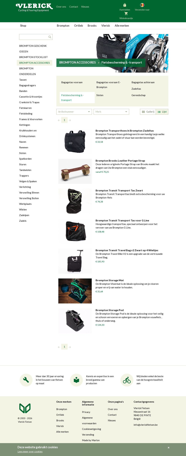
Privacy (86, 412)
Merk (98, 111)
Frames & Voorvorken (30, 119)
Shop (23, 25)
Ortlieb (78, 25)
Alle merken (122, 25)
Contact (73, 6)
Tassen (23, 79)
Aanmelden (124, 7)
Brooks (92, 25)
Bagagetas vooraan (72, 82)
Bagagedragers (27, 85)
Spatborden (25, 158)
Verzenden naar (142, 7)
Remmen (23, 147)
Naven (22, 141)
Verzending (88, 434)
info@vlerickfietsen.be (146, 424)
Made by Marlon (91, 440)
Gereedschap (139, 95)
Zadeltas (136, 88)
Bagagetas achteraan (143, 82)
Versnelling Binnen (29, 192)
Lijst (162, 111)
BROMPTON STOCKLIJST (33, 57)
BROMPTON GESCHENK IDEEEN (33, 48)
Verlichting (25, 186)
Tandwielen (25, 170)
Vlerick (105, 25)
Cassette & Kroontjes (30, 96)
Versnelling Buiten (29, 198)
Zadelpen (24, 215)
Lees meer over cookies (30, 451)
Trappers (24, 175)
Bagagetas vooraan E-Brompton (108, 85)
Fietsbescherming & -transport (72, 97)
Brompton (63, 25)
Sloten (99, 95)
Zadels (22, 220)
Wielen (23, 209)
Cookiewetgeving (91, 428)
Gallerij (147, 111)
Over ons (61, 6)
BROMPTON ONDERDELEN (27, 71)
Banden (23, 90)
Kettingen (24, 124)
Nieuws (85, 6)
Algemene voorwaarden (89, 420)
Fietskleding (25, 113)
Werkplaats (25, 203)
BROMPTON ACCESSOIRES (34, 62)
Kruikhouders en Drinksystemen (28, 133)
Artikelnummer (66, 111)
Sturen (22, 164)
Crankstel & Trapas (29, 102)
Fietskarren (25, 107)
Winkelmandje (126, 15)
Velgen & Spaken (28, 181)
